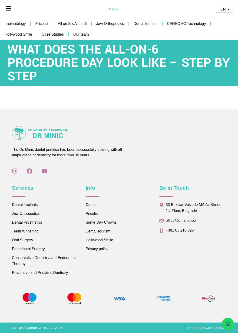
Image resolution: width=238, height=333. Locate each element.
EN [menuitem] (223, 9)
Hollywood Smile (18, 34)
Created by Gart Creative (207, 328)
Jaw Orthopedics (110, 24)
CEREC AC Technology (186, 24)
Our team (81, 34)
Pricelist (41, 24)
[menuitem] (224, 9)
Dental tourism (145, 24)
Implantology (15, 24)
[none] (224, 9)
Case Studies (53, 34)
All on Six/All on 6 (72, 24)
